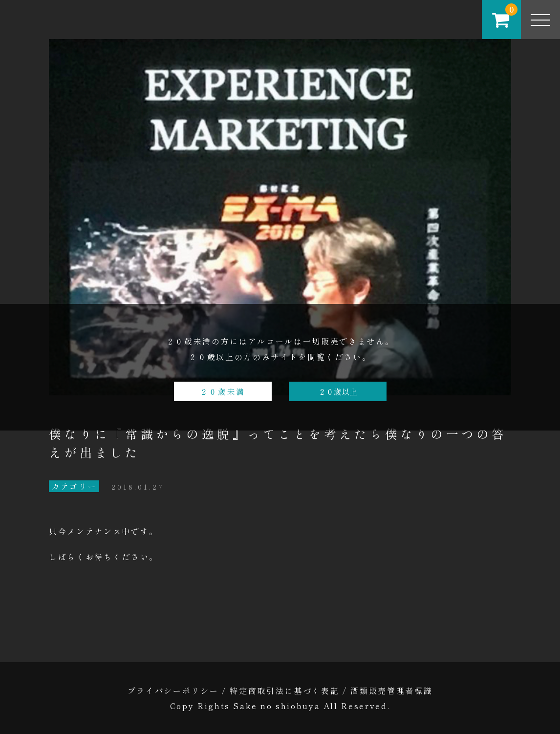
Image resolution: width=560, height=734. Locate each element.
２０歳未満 (222, 391)
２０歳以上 (337, 391)
